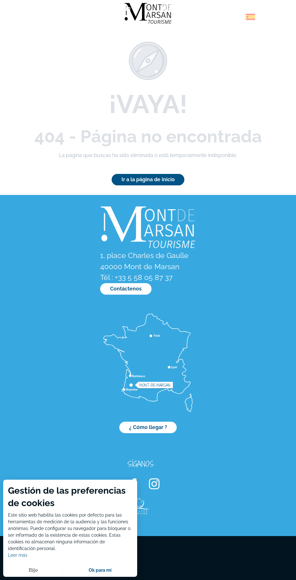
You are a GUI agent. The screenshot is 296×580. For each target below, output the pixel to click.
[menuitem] (32, 19)
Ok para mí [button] (100, 570)
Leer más (17, 555)
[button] (236, 17)
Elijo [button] (33, 570)
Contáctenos (126, 289)
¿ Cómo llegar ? (148, 427)
